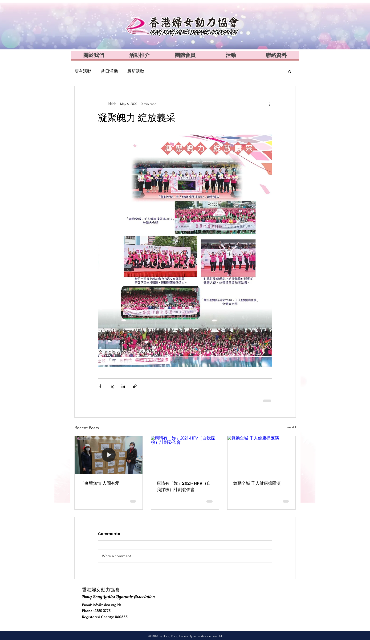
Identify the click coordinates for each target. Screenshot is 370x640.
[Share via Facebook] (100, 386)
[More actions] (269, 104)
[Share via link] (135, 386)
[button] (290, 71)
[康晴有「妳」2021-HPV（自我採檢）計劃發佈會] (185, 455)
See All (290, 427)
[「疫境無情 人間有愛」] (109, 455)
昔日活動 (109, 71)
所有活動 (82, 71)
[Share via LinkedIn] (123, 386)
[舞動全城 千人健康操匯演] (262, 455)
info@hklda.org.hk (107, 605)
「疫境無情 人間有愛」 (102, 483)
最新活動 (135, 71)
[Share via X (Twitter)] (112, 386)
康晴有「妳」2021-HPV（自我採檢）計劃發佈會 (184, 486)
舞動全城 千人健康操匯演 (257, 483)
